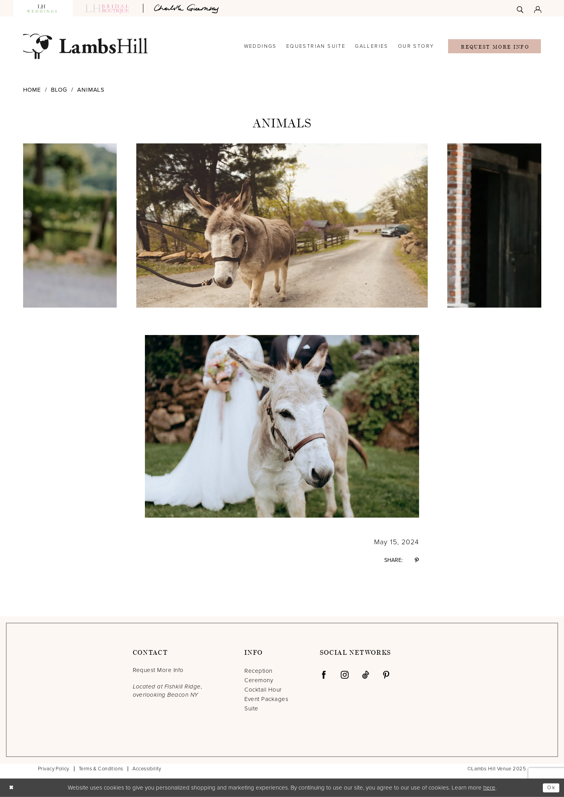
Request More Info (495, 46)
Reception (258, 670)
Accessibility (146, 769)
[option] (282, 225)
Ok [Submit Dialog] (550, 787)
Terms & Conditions (101, 769)
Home (32, 89)
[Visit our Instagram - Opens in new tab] (344, 674)
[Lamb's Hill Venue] (85, 46)
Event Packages (266, 699)
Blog (59, 89)
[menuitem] (520, 8)
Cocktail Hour (263, 689)
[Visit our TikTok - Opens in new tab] (365, 674)
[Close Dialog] (12, 788)
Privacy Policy (53, 769)
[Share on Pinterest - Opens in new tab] (416, 560)
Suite (251, 708)
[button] (538, 8)
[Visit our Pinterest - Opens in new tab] (386, 674)
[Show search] (520, 8)
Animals (91, 89)
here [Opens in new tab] (489, 787)
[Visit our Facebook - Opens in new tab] (324, 674)
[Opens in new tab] (187, 8)
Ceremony (258, 680)
